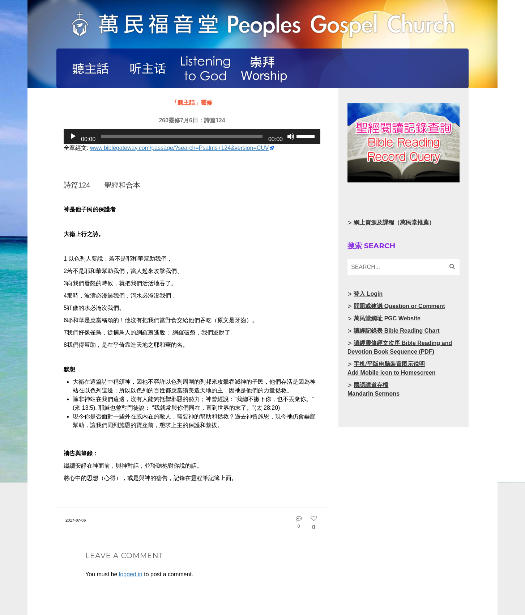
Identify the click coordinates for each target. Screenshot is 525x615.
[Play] (73, 136)
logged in (130, 574)
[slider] (181, 136)
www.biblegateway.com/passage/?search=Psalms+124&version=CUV (179, 148)
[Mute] (290, 136)
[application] (192, 136)
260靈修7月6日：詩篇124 (192, 120)
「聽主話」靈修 (192, 103)
